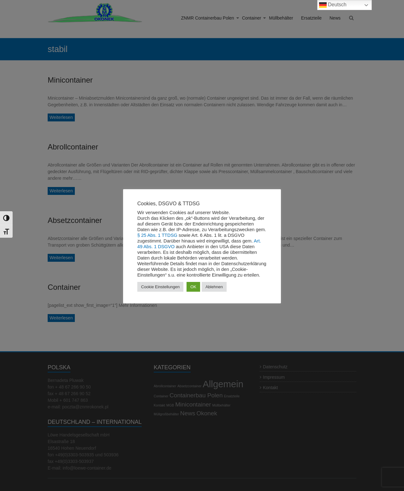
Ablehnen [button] (214, 286)
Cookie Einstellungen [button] (160, 286)
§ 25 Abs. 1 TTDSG (157, 235)
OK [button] (193, 286)
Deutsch (333, 5)
